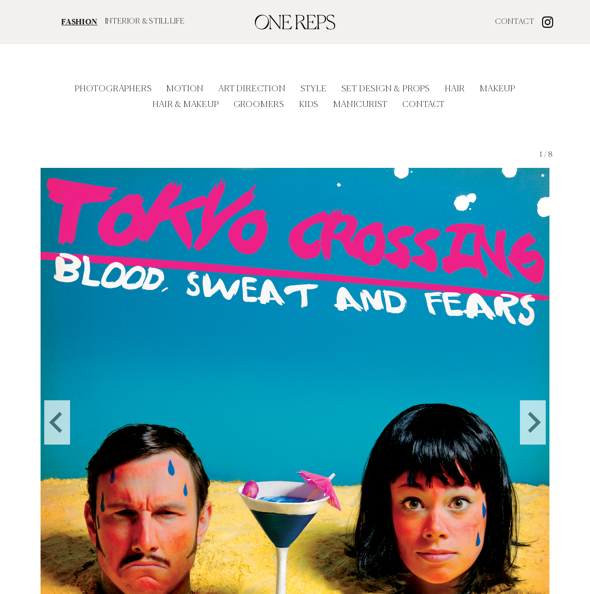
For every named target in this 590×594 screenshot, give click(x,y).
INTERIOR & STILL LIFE (145, 21)
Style (314, 89)
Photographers (113, 89)
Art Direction (251, 89)
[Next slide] (533, 408)
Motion (185, 89)
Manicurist (360, 105)
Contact (515, 22)
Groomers (259, 105)
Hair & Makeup (185, 105)
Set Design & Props (386, 89)
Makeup (497, 89)
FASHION (79, 21)
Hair (455, 89)
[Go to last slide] (57, 408)
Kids (309, 105)
